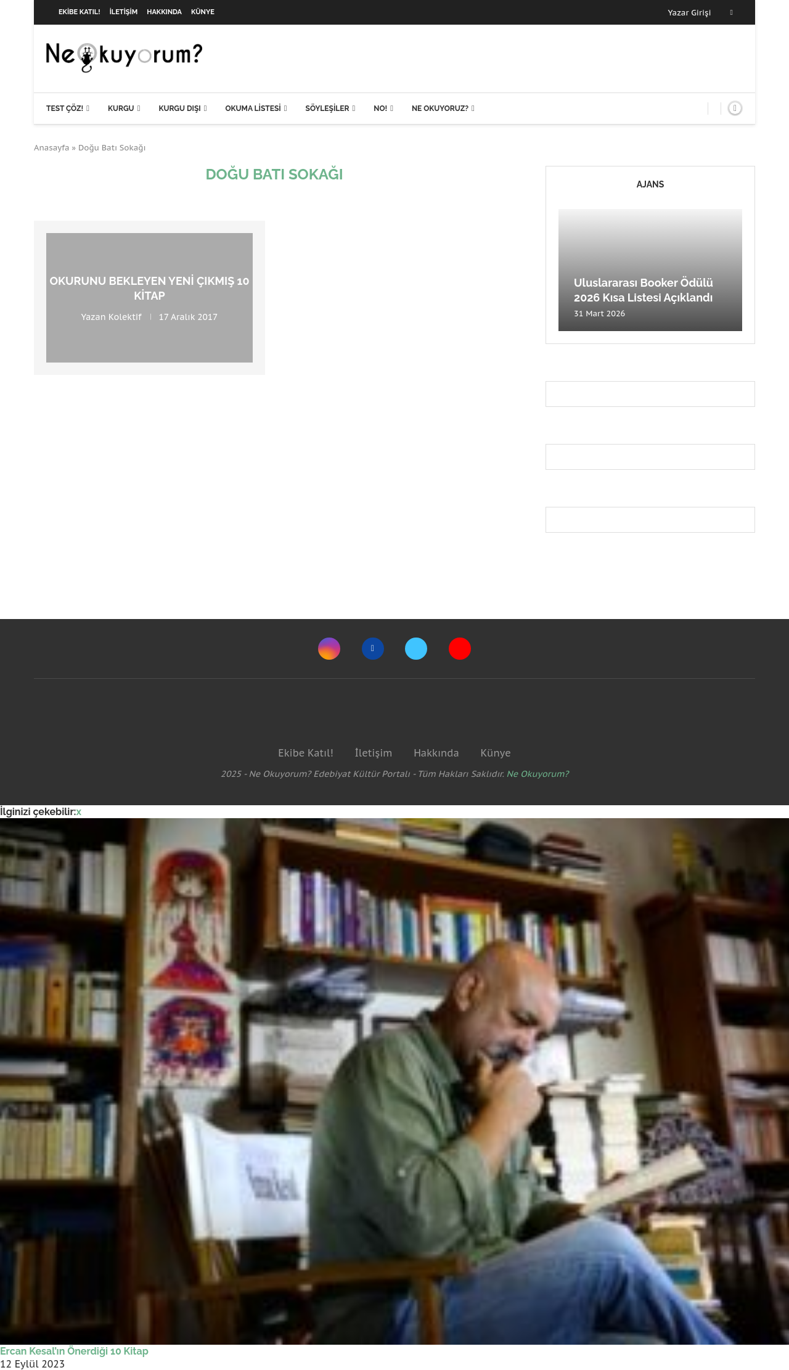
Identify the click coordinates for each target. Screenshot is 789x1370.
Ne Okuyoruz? (440, 108)
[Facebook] (731, 12)
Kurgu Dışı (179, 108)
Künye (203, 12)
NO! (380, 108)
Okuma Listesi (252, 108)
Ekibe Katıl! (79, 12)
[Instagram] (329, 649)
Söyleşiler (328, 108)
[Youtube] (460, 649)
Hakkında (164, 12)
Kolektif (125, 316)
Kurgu (121, 108)
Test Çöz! (64, 108)
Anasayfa (52, 147)
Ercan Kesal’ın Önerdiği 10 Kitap (74, 1351)
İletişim (124, 12)
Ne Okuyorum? (538, 773)
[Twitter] (416, 649)
